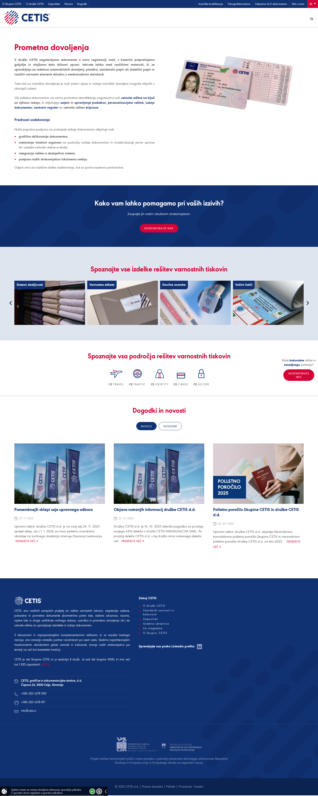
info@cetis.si (28, 711)
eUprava (92, 108)
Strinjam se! (92, 791)
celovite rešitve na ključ (138, 98)
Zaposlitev (54, 4)
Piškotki (170, 787)
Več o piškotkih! (99, 791)
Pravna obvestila (152, 787)
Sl (313, 4)
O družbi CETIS (35, 4)
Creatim (198, 787)
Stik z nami (298, 4)
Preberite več (25, 541)
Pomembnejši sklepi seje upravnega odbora (53, 510)
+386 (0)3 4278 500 (33, 694)
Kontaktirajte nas (159, 229)
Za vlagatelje (153, 629)
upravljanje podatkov (90, 103)
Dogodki (82, 4)
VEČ (44, 665)
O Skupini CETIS (11, 4)
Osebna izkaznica (156, 624)
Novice (68, 4)
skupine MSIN (105, 660)
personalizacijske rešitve (125, 103)
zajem (65, 103)
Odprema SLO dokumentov (271, 4)
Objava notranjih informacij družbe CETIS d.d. (155, 510)
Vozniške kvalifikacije (210, 4)
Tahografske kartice (238, 4)
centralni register (46, 108)
